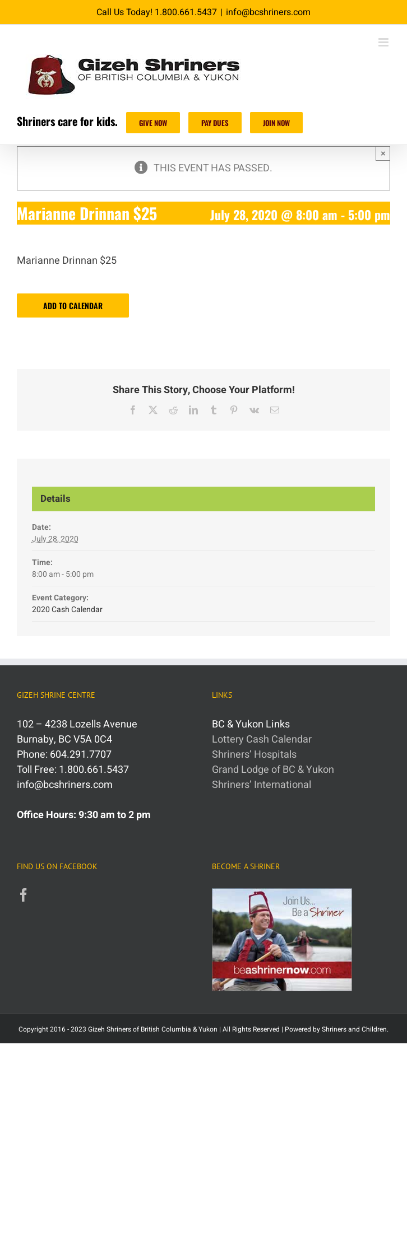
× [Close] (383, 153)
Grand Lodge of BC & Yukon (273, 769)
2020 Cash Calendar (67, 609)
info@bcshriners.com (268, 12)
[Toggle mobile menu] (384, 42)
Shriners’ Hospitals (254, 754)
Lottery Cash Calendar (262, 739)
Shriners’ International (261, 784)
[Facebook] (23, 895)
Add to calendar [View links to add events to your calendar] (73, 305)
